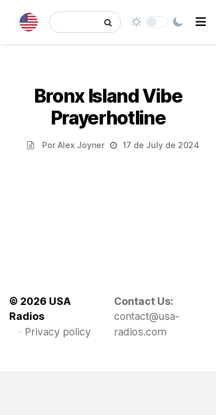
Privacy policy (58, 332)
